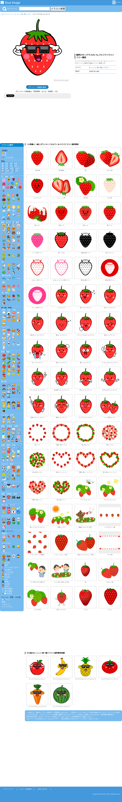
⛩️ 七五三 (6, 586)
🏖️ (18, 214)
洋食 (9, 310)
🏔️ (14, 214)
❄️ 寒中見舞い (7, 589)
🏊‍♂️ (18, 474)
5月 (15, 164)
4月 (11, 164)
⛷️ (4, 478)
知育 (16, 426)
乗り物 (3, 382)
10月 (12, 168)
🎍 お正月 (6, 563)
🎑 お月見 (6, 584)
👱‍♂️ (4, 407)
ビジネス (4, 415)
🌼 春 (4, 153)
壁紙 (3, 602)
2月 (16, 171)
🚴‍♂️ (18, 388)
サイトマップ (8, 789)
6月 (6, 166)
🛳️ (9, 396)
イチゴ (29, 14)
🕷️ (9, 560)
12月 (7, 171)
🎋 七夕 (5, 579)
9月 (6, 168)
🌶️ (18, 362)
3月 (6, 164)
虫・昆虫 (5, 293)
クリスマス (6, 543)
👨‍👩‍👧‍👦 (4, 410)
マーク (12, 505)
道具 (15, 494)
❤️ (9, 452)
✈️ (18, 392)
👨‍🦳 (9, 407)
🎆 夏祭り (6, 582)
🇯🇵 (14, 512)
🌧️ (9, 210)
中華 (14, 310)
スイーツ (5, 327)
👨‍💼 (4, 418)
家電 (3, 494)
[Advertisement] (96, 33)
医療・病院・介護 (8, 445)
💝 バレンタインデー (10, 567)
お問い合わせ (42, 789)
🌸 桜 (4, 155)
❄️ (14, 210)
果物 (8, 352)
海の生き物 (6, 275)
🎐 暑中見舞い (7, 591)
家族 (3, 400)
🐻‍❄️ (18, 233)
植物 (6, 177)
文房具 (9, 426)
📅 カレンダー (7, 173)
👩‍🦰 (18, 403)
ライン (8, 599)
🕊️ (18, 265)
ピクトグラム (7, 607)
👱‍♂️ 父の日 (6, 577)
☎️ (9, 497)
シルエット (6, 604)
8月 (15, 166)
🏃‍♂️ (14, 436)
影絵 (17, 222)
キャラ (8, 222)
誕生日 (4, 533)
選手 (11, 464)
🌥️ (4, 210)
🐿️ (9, 244)
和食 (3, 310)
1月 (12, 171)
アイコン (4, 505)
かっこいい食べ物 (20, 14)
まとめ (116, 2)
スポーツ (4, 464)
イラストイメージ (6, 14)
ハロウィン (6, 553)
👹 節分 (5, 565)
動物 (3, 222)
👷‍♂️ (14, 418)
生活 (8, 400)
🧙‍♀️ (18, 556)
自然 (11, 177)
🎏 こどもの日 (7, 158)
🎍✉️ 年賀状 (7, 593)
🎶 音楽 (4, 483)
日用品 (9, 494)
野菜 (3, 352)
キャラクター (6, 516)
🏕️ (14, 478)
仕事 (11, 415)
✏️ (18, 429)
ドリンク (5, 341)
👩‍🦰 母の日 (6, 575)
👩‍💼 (9, 418)
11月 (17, 168)
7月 (11, 166)
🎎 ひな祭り (7, 570)
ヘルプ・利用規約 (25, 789)
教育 (3, 426)
